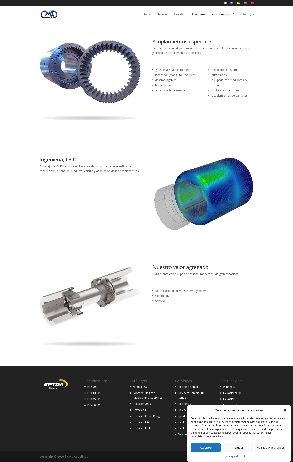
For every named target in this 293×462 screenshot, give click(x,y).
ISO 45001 (94, 399)
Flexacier (163, 14)
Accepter (206, 453)
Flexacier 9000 (141, 404)
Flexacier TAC (141, 422)
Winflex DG (139, 387)
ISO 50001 (94, 405)
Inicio (148, 14)
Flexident (180, 14)
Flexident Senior (188, 387)
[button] (285, 416)
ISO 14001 (94, 393)
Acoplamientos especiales (210, 14)
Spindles (183, 416)
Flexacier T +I (141, 428)
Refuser (237, 453)
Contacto (239, 14)
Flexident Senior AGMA (192, 410)
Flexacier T (139, 410)
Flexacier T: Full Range (146, 416)
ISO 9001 (93, 387)
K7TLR (182, 428)
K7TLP (182, 422)
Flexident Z (185, 404)
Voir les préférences (271, 453)
